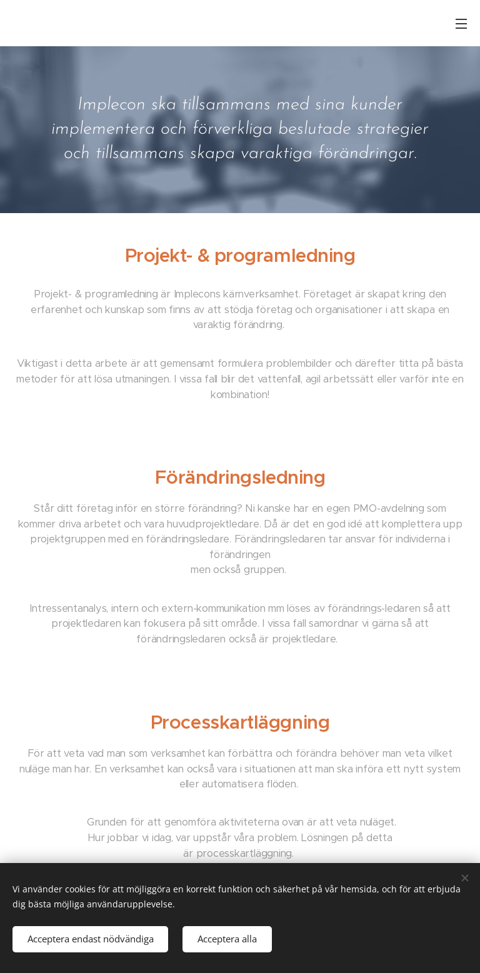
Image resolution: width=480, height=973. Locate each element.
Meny (461, 23)
